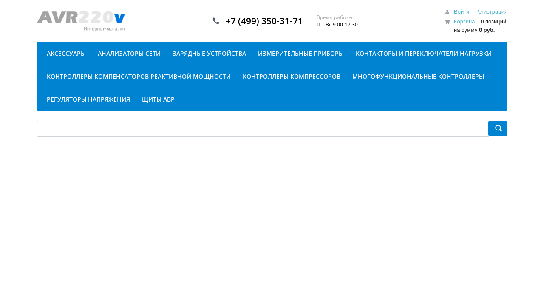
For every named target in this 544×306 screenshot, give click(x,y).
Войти (461, 11)
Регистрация (491, 11)
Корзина (464, 21)
